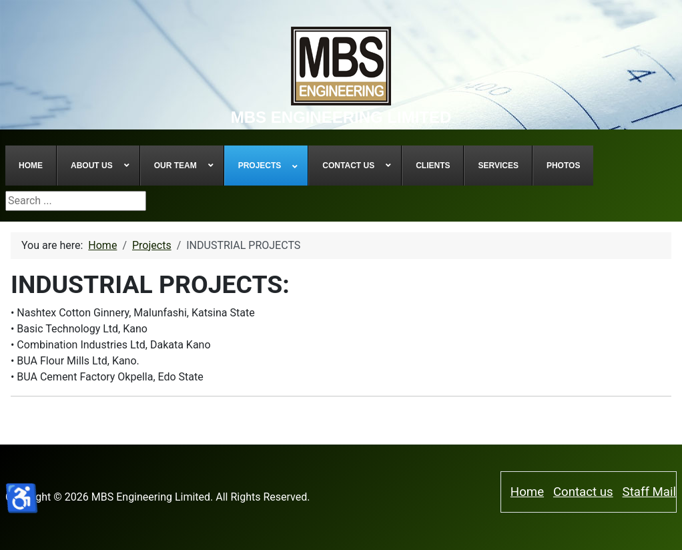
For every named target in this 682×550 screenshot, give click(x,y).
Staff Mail (649, 492)
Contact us (583, 492)
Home (527, 492)
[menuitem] (31, 166)
